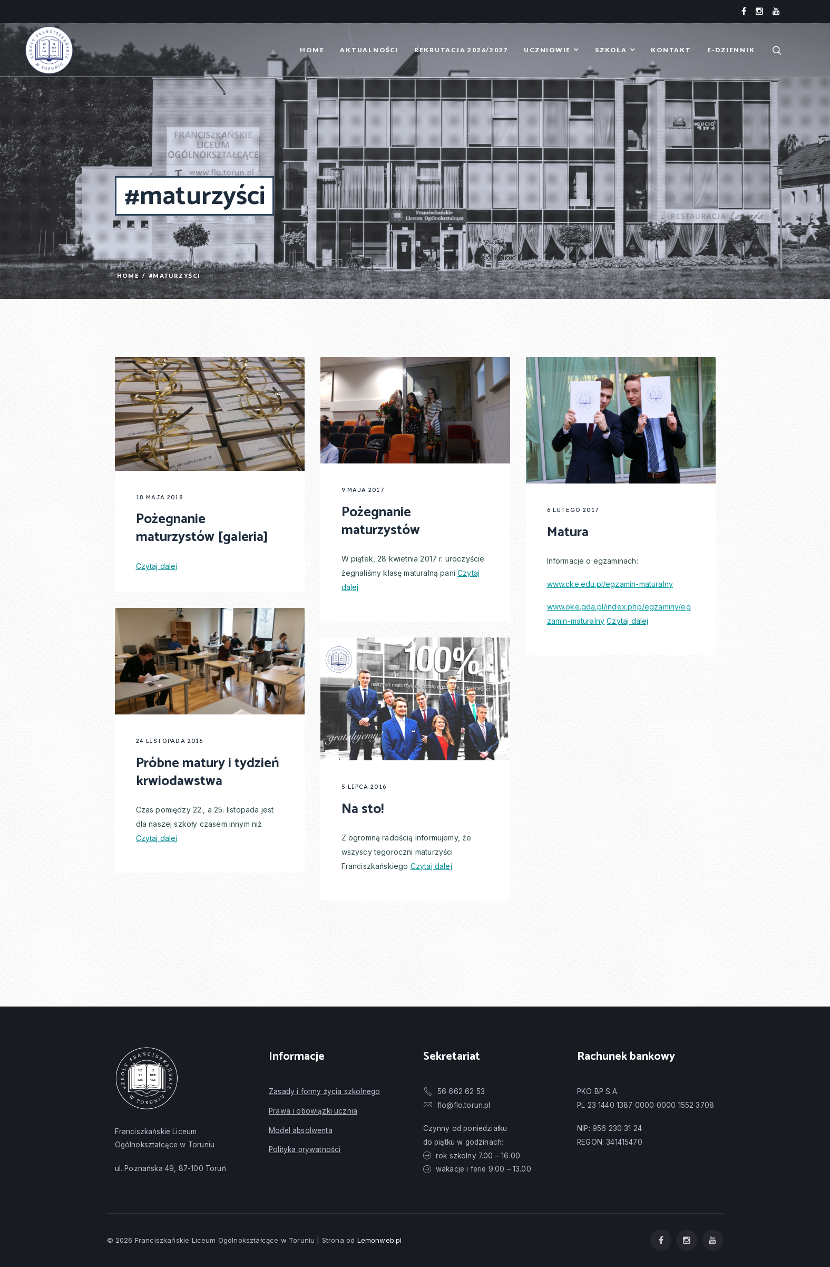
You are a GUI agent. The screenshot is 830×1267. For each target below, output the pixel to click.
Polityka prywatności (304, 1149)
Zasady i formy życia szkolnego (324, 1091)
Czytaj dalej (157, 566)
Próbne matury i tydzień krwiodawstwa (207, 772)
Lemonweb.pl (379, 1240)
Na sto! (362, 809)
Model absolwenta (301, 1130)
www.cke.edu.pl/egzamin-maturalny (610, 583)
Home (128, 275)
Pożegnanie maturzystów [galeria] (202, 528)
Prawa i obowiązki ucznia (313, 1111)
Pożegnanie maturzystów (380, 521)
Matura (568, 532)
